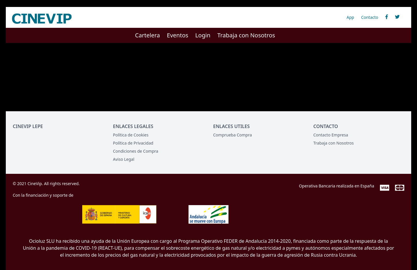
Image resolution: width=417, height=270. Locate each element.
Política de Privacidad (133, 143)
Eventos (177, 35)
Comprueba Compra (232, 135)
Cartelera (147, 35)
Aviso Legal (123, 159)
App (350, 17)
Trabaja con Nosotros (246, 35)
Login (202, 35)
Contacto (369, 17)
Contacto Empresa (330, 135)
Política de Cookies (131, 135)
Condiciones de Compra (135, 151)
